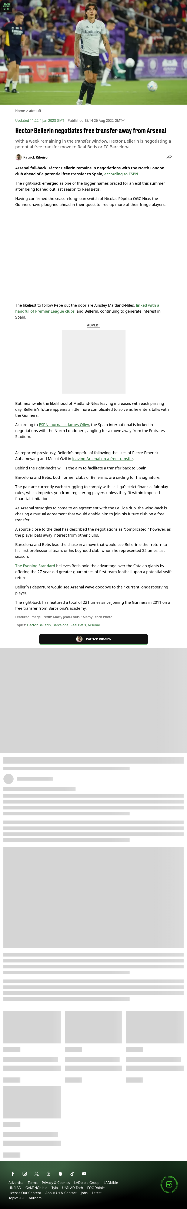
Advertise (16, 1182)
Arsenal (94, 625)
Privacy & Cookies (56, 1182)
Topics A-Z (16, 1198)
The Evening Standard (35, 565)
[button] (169, 157)
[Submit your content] (169, 1192)
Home (20, 110)
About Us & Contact (61, 1193)
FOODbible (96, 1187)
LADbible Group (87, 1182)
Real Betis (78, 625)
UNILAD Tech (72, 1187)
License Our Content (25, 1193)
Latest (97, 1193)
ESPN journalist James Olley (64, 424)
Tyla (54, 1187)
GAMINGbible (36, 1187)
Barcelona (61, 625)
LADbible (111, 1182)
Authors (35, 1198)
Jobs (84, 1193)
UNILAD (15, 1187)
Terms (32, 1182)
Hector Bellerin (39, 625)
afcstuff (35, 110)
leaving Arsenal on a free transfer (102, 458)
